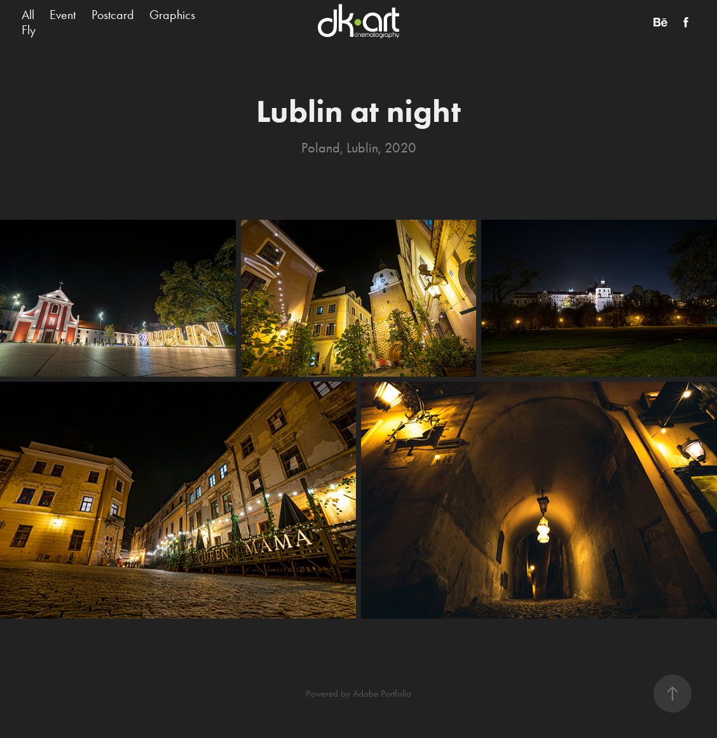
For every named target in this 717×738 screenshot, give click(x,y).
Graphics (172, 14)
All (28, 14)
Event (63, 14)
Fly (29, 29)
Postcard (113, 14)
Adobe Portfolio (382, 693)
